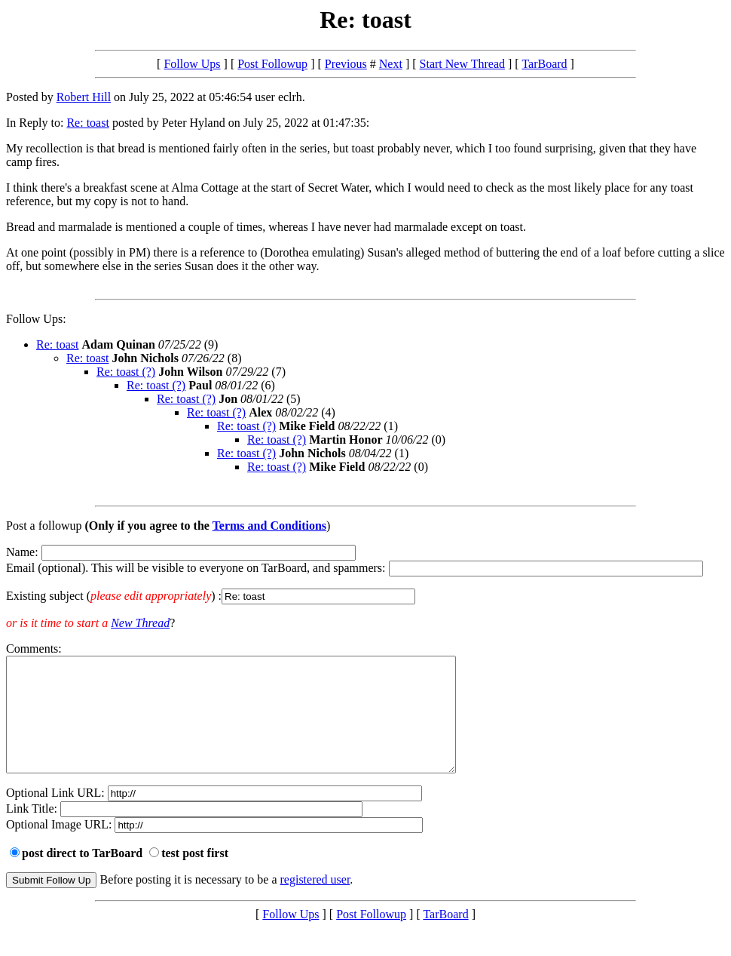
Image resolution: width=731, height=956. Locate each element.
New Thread (140, 622)
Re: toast (87, 122)
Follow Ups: (36, 318)
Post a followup (43, 525)
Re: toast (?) (125, 371)
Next (390, 63)
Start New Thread (462, 63)
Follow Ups (192, 63)
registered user (315, 902)
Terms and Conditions (269, 525)
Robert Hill (84, 97)
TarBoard (544, 63)
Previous (346, 63)
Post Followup (272, 63)
